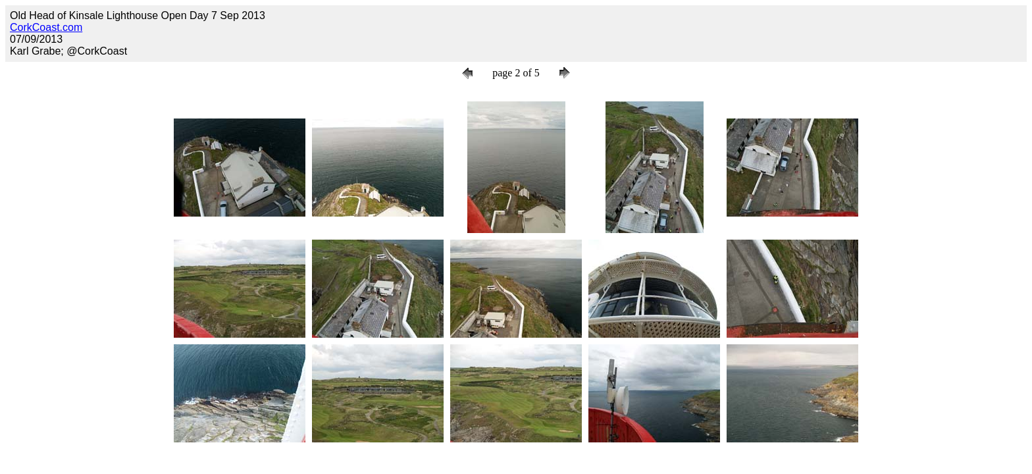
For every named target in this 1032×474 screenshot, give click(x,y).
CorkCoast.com (46, 27)
